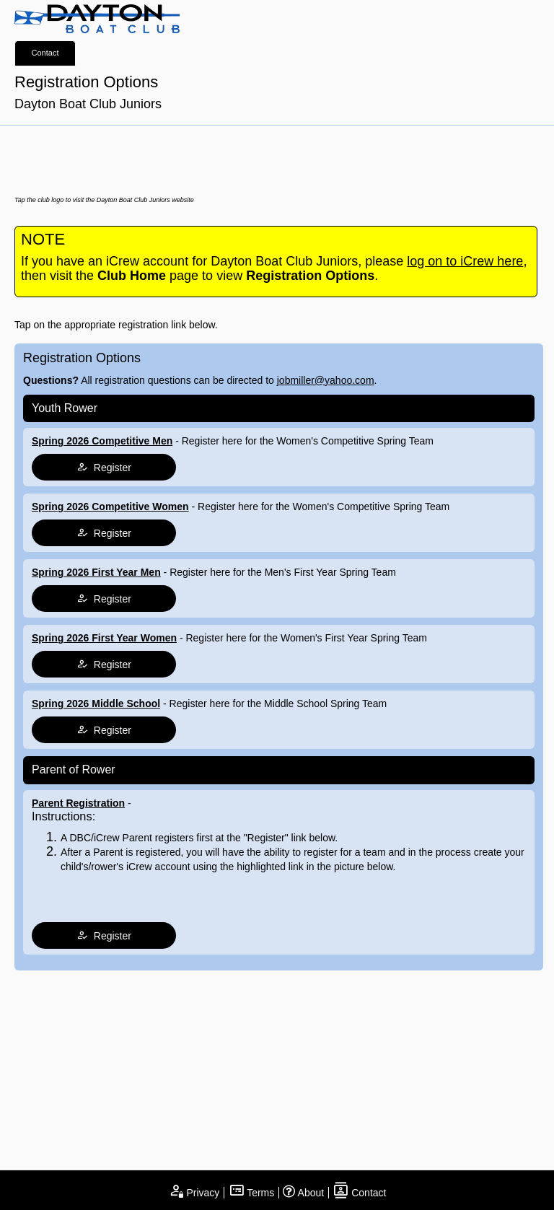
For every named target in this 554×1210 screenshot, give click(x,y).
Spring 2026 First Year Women (104, 638)
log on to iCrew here (465, 261)
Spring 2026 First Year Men (96, 572)
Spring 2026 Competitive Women (110, 506)
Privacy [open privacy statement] (194, 1192)
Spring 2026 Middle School (96, 703)
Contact (45, 52)
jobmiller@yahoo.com (325, 380)
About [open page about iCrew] (303, 1192)
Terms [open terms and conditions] (252, 1192)
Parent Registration (78, 803)
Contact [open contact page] (359, 1192)
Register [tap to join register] (103, 467)
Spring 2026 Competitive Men (102, 441)
